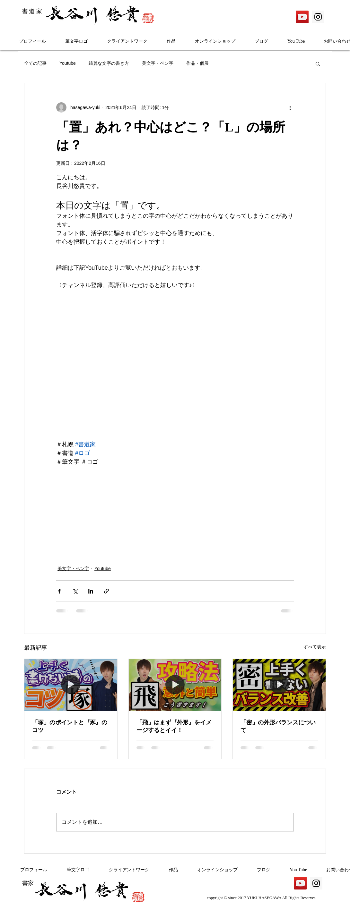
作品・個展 (197, 63)
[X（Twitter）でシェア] (75, 591)
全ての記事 (35, 63)
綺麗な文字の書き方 (109, 63)
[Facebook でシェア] (59, 591)
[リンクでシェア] (106, 591)
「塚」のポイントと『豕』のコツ (69, 726)
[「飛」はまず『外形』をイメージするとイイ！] (175, 685)
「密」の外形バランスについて (278, 726)
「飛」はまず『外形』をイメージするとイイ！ (174, 726)
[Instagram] (318, 17)
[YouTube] (302, 17)
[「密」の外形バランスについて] (279, 685)
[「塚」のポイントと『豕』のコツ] (70, 685)
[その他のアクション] (290, 107)
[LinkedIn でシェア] (91, 591)
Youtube (67, 63)
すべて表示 (314, 646)
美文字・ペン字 (157, 63)
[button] (318, 63)
